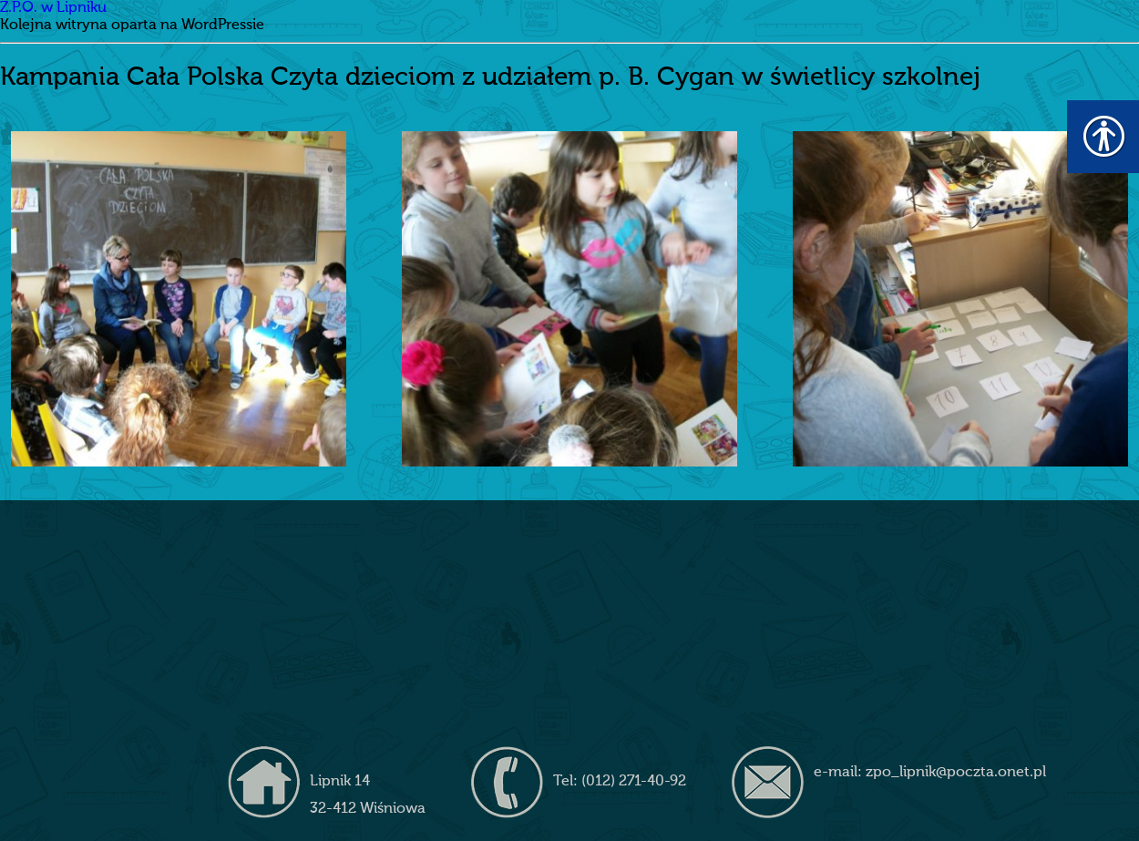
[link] (178, 298)
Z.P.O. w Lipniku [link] (53, 8)
